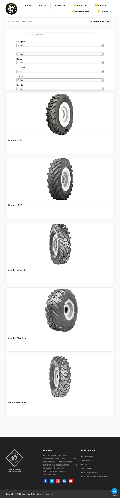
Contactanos (86, 469)
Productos (60, 5)
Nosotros (82, 5)
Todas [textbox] (20, 45)
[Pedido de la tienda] (100, 21)
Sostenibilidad (82, 11)
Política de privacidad (89, 473)
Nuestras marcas (87, 456)
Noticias (102, 5)
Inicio (28, 5)
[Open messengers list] (114, 491)
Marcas (43, 5)
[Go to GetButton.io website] (114, 495)
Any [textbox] (19, 71)
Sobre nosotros (87, 460)
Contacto (106, 11)
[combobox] (60, 45)
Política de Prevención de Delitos (94, 477)
